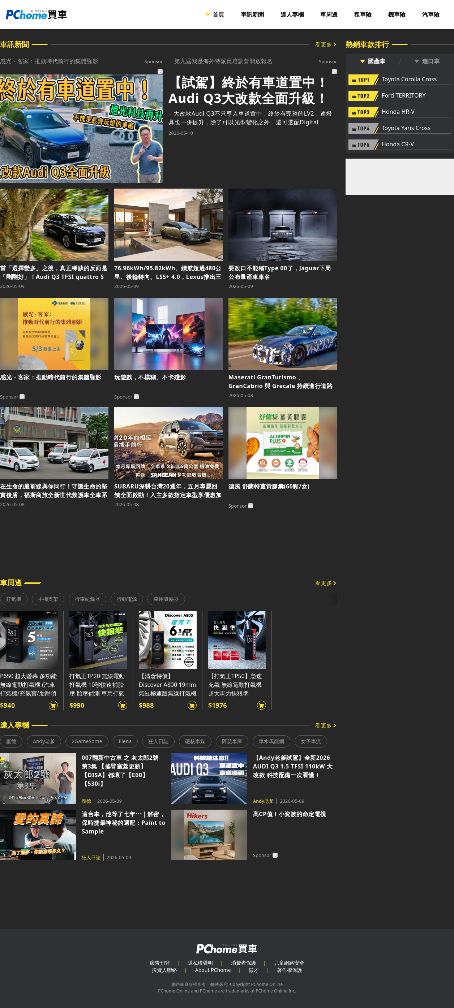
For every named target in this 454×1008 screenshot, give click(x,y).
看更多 (324, 44)
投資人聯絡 (164, 969)
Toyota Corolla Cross (409, 79)
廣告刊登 (160, 962)
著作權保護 (289, 969)
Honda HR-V (398, 112)
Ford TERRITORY (403, 95)
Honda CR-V (398, 144)
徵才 (254, 969)
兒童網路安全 (289, 962)
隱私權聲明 (200, 962)
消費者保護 (243, 962)
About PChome (213, 969)
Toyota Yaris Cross (406, 128)
